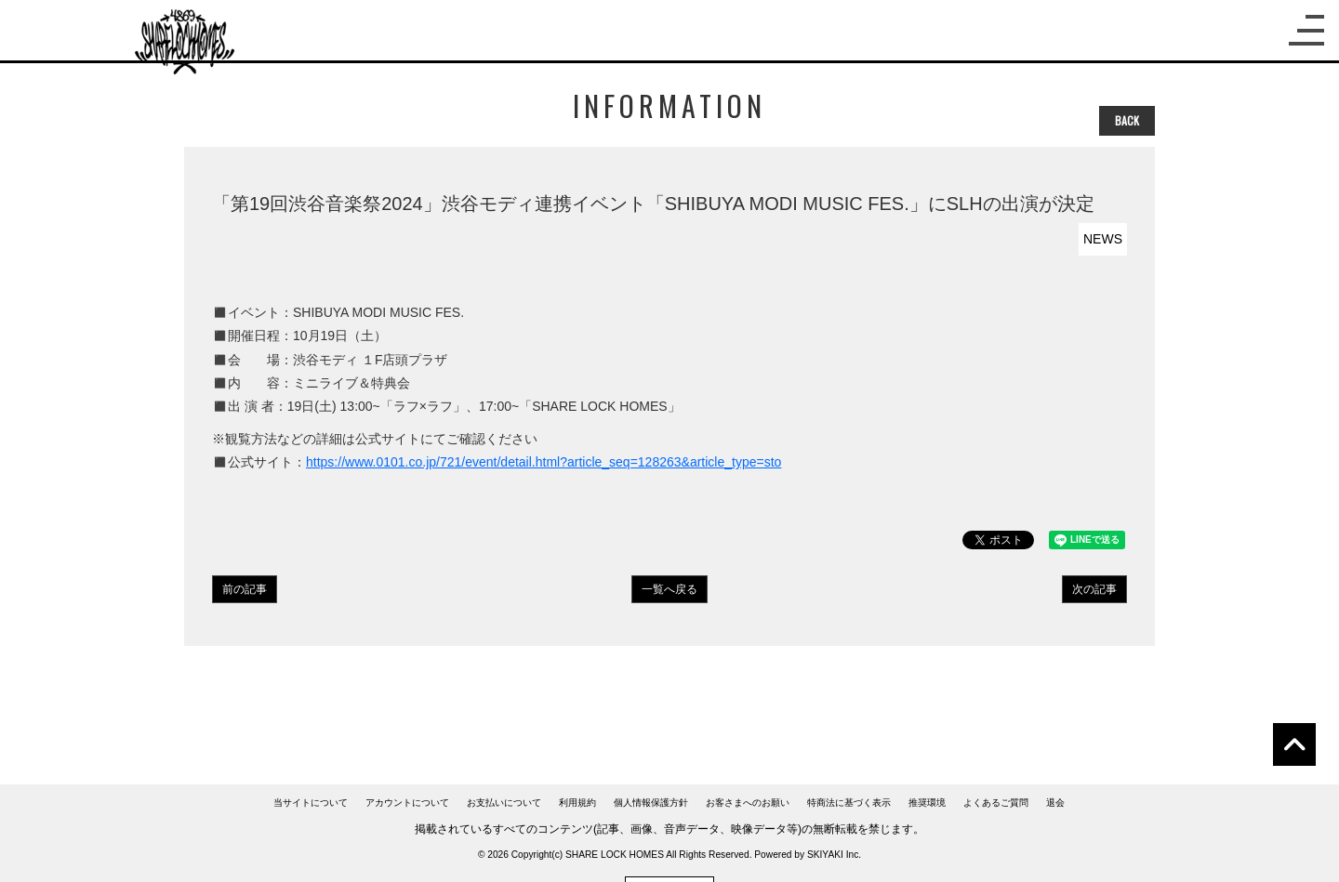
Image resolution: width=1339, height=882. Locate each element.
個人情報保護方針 (651, 802)
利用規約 (577, 802)
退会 (1055, 802)
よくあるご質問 (995, 802)
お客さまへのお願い (747, 802)
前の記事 (244, 589)
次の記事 (1094, 589)
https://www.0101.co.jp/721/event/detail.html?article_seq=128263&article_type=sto (543, 461)
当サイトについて (310, 802)
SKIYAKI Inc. (834, 854)
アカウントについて (407, 802)
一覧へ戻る (669, 589)
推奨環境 (927, 802)
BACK (1127, 120)
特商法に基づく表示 (849, 802)
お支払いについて (504, 802)
